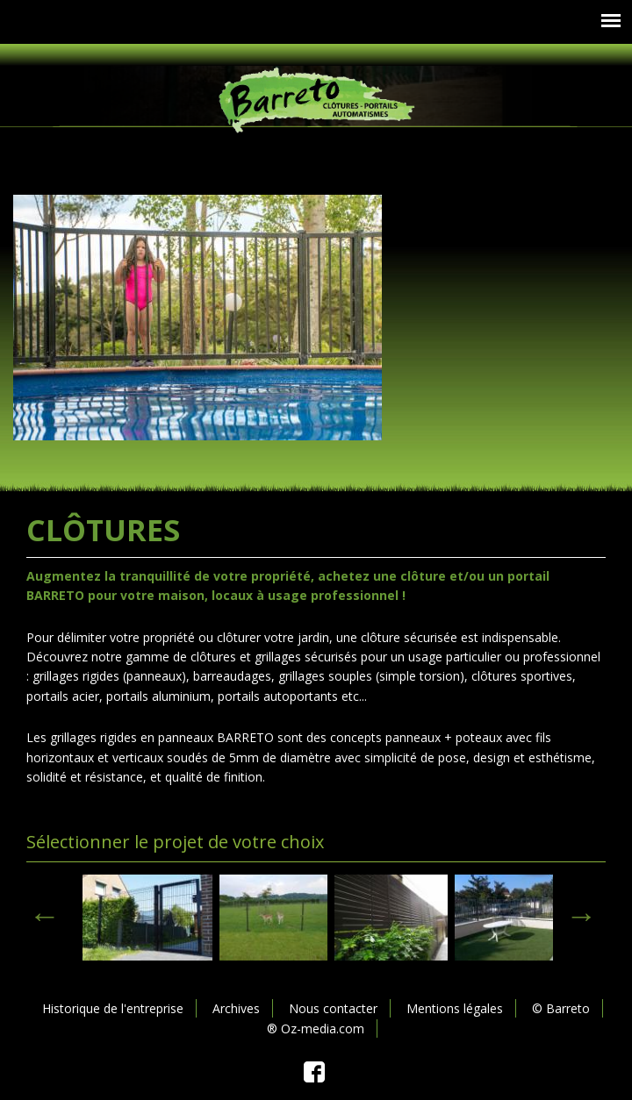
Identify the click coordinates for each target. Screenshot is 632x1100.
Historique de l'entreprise (112, 1008)
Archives (236, 1008)
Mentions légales (454, 1008)
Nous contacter (333, 1008)
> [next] (581, 915)
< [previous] (44, 915)
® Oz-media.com (315, 1028)
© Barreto (561, 1008)
